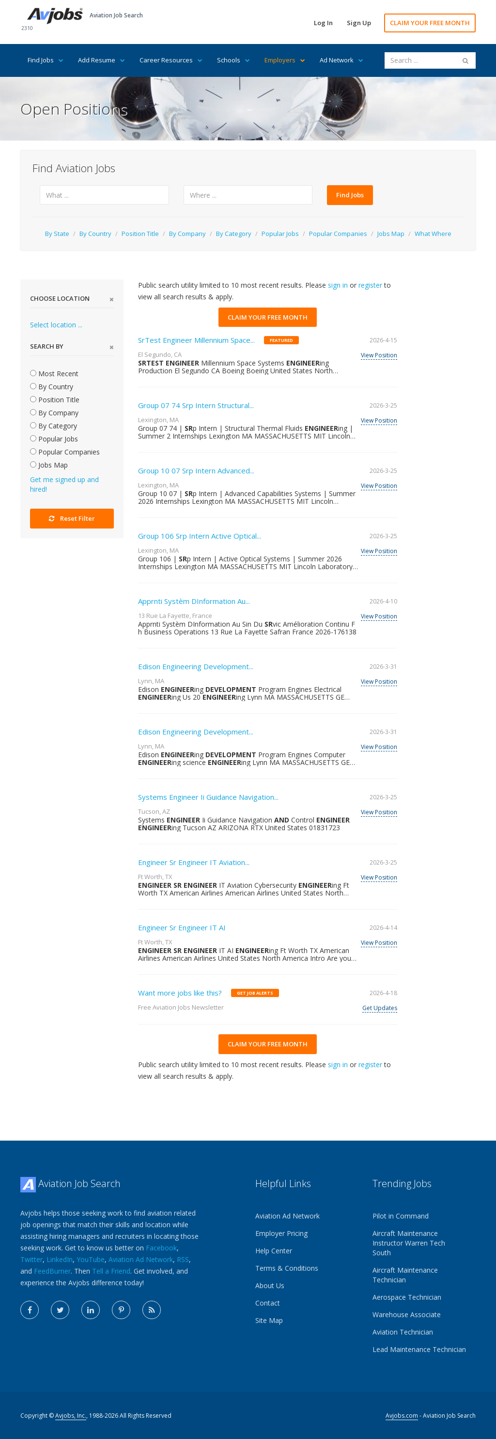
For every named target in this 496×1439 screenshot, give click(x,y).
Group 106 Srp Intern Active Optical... (199, 536)
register (370, 285)
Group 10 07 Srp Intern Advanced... (196, 470)
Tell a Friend (111, 1271)
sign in (338, 285)
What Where (433, 233)
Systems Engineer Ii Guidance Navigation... (208, 797)
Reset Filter (72, 518)
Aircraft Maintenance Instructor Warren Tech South (408, 1243)
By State (57, 233)
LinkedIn (59, 1259)
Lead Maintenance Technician (419, 1349)
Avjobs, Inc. (70, 1415)
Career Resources (171, 60)
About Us (269, 1285)
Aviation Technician (402, 1331)
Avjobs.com (402, 1415)
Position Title (140, 233)
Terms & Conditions (286, 1268)
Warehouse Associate (406, 1314)
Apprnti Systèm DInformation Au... (194, 601)
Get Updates (379, 1008)
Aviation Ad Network (140, 1259)
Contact (267, 1302)
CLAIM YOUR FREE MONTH (430, 22)
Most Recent (54, 373)
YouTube (91, 1259)
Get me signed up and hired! (64, 484)
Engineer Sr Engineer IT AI (182, 927)
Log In (323, 22)
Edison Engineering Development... (195, 666)
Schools (233, 60)
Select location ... (56, 324)
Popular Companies (338, 233)
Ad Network (341, 60)
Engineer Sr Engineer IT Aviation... (193, 862)
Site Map (269, 1320)
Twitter (31, 1259)
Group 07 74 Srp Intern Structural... (196, 405)
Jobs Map (390, 233)
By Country (95, 233)
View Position (379, 355)
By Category (233, 233)
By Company (187, 233)
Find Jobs (45, 60)
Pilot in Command (400, 1215)
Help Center (273, 1250)
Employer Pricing (281, 1233)
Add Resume (101, 60)
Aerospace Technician (406, 1297)
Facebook (161, 1247)
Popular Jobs (280, 233)
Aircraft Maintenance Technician (405, 1274)
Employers (284, 60)
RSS (183, 1259)
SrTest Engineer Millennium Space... (196, 340)
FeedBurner (52, 1271)
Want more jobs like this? (180, 993)
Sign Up (359, 22)
